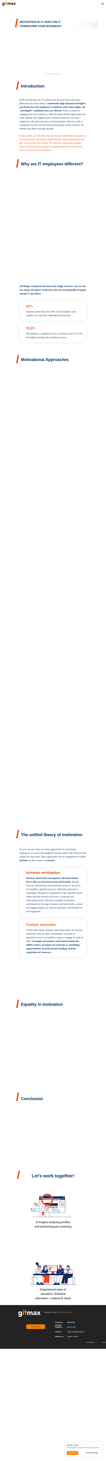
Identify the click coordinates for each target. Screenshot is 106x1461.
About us (59, 1336)
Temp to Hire (72, 1336)
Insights (58, 1327)
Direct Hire (71, 1327)
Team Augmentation (75, 1332)
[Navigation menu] (102, 4)
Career (58, 1332)
